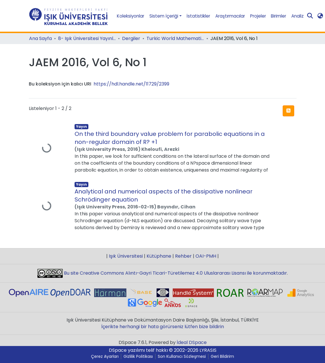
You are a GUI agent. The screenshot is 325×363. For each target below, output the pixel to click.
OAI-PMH (205, 256)
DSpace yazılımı (127, 350)
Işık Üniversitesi (126, 256)
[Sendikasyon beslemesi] (288, 110)
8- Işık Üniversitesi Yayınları (87, 38)
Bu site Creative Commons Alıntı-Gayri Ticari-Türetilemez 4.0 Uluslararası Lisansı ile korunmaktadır (175, 273)
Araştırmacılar (230, 16)
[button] (320, 16)
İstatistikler (198, 16)
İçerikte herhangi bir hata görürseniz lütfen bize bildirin (162, 326)
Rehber (183, 256)
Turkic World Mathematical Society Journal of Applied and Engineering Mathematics (175, 38)
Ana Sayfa (40, 38)
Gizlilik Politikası (138, 356)
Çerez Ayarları (105, 356)
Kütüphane (158, 256)
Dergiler (131, 38)
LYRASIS (207, 350)
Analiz (297, 16)
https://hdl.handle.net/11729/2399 (131, 84)
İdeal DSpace (192, 342)
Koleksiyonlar (130, 16)
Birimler (278, 16)
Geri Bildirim (222, 356)
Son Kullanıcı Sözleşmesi (182, 356)
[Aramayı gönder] (309, 16)
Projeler (258, 16)
